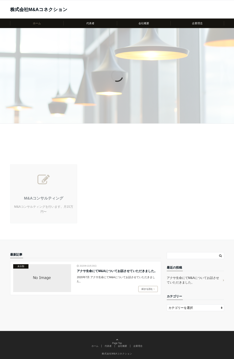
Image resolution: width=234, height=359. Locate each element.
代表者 (90, 23)
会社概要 (143, 23)
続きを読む (148, 289)
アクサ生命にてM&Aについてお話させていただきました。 (117, 271)
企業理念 (197, 23)
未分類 (20, 266)
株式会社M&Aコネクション (39, 9)
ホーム (37, 23)
